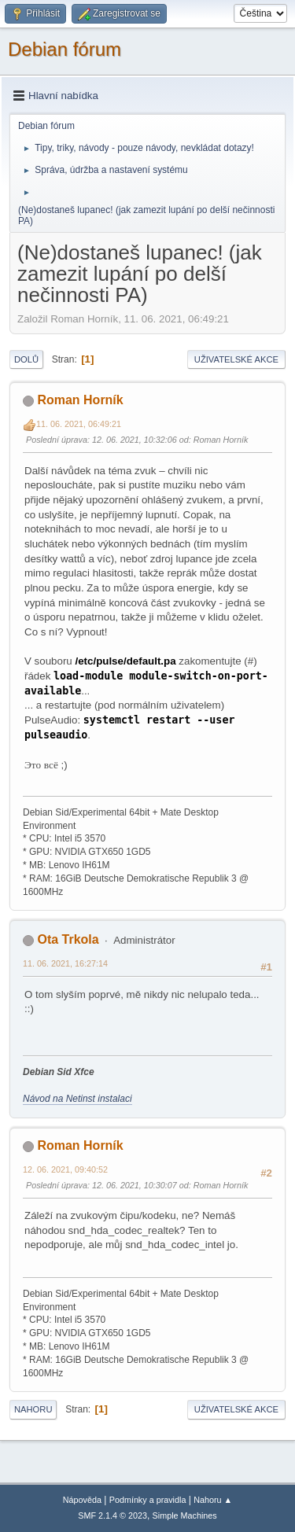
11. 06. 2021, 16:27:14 (65, 963)
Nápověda (82, 1499)
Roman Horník (80, 400)
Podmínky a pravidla (147, 1499)
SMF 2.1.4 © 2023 (112, 1515)
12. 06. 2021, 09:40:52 (65, 1169)
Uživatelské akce (236, 359)
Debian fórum (64, 49)
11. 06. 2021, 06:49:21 (78, 424)
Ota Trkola (67, 939)
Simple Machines (185, 1515)
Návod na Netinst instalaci (77, 1098)
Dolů (26, 359)
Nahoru (33, 1409)
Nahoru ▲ (213, 1499)
